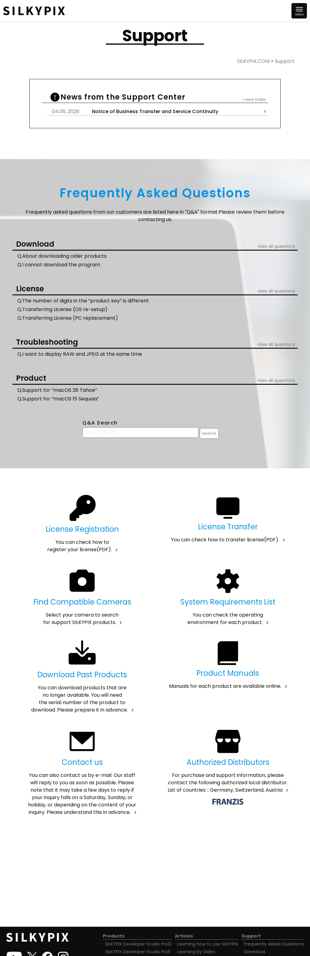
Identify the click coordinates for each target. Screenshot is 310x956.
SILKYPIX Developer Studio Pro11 (137, 952)
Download (254, 952)
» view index (254, 99)
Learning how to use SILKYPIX (207, 944)
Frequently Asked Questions (274, 944)
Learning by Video (196, 952)
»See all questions (276, 246)
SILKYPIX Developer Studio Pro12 (138, 944)
